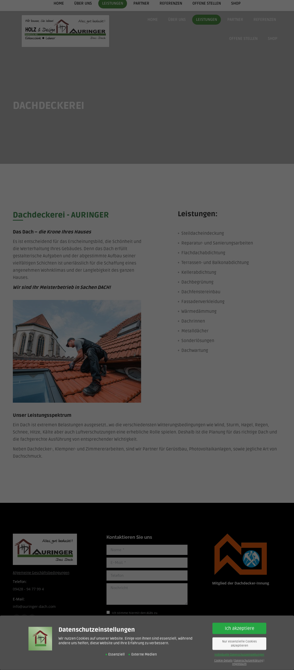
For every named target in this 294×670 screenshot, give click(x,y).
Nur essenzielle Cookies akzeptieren (239, 639)
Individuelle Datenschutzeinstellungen (239, 650)
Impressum (239, 659)
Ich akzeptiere (239, 624)
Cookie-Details (223, 656)
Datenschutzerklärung (248, 656)
